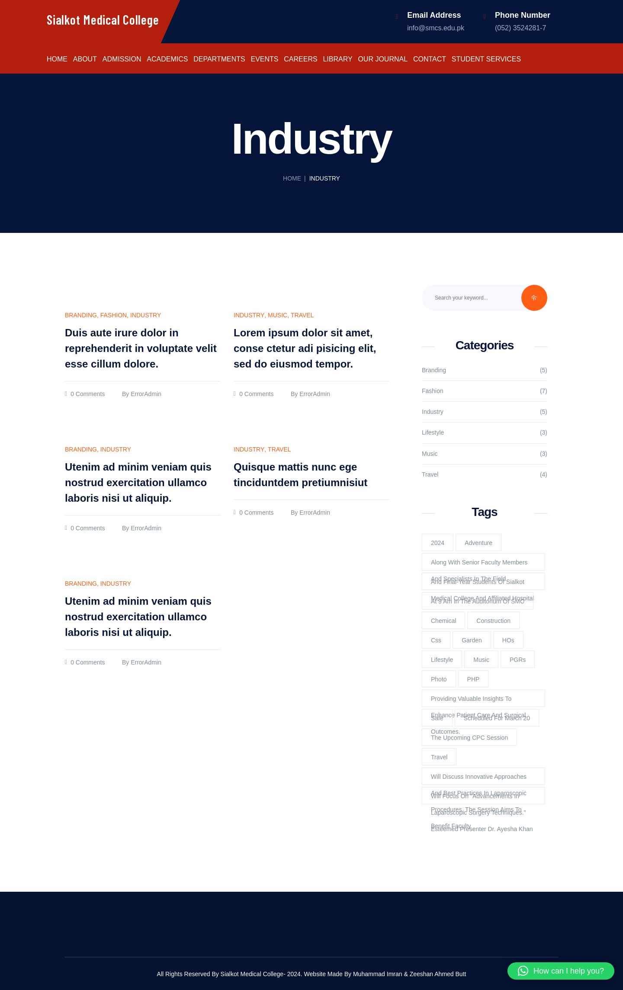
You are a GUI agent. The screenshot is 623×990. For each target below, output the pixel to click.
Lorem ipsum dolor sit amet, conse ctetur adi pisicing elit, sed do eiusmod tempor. (305, 348)
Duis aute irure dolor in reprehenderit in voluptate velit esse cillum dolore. (141, 348)
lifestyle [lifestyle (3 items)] (442, 659)
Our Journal (383, 59)
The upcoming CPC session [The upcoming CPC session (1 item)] (469, 737)
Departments (219, 59)
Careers (300, 59)
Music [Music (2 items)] (481, 659)
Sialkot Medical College (103, 19)
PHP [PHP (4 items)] (473, 679)
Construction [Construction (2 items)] (493, 620)
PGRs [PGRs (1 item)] (518, 659)
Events (264, 59)
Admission (122, 59)
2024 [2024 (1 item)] (437, 542)
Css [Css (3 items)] (436, 640)
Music (277, 315)
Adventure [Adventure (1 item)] (478, 542)
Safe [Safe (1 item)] (437, 718)
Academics (167, 59)
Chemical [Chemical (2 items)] (443, 620)
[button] (560, 971)
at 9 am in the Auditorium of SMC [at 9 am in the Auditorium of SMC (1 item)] (477, 601)
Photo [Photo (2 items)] (439, 679)
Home (57, 59)
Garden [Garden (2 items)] (472, 640)
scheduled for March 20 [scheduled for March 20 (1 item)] (497, 718)
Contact (429, 59)
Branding (81, 315)
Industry (145, 315)
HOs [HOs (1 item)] (508, 640)
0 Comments (88, 394)
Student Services (486, 59)
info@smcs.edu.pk (435, 28)
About (85, 59)
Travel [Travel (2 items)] (439, 757)
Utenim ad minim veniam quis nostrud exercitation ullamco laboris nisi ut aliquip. (138, 482)
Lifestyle (433, 432)
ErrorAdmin (146, 394)
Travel (302, 315)
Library (337, 59)
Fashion (113, 315)
